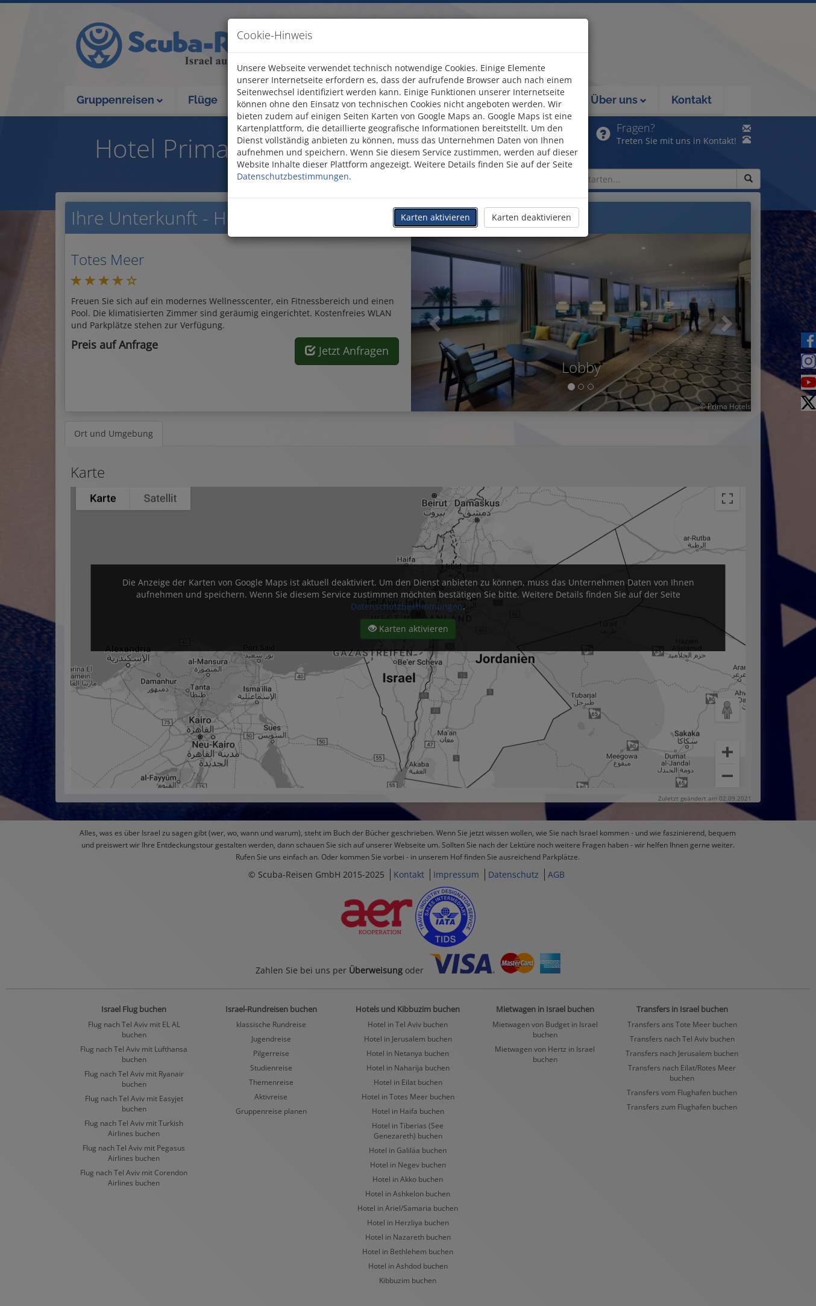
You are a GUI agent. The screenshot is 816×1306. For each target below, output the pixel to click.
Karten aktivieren (435, 217)
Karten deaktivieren (531, 217)
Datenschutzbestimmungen (293, 176)
